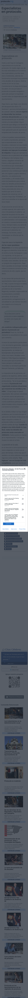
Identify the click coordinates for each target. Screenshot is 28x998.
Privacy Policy (22, 529)
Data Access (14, 529)
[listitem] (14, 495)
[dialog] (14, 499)
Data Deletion (6, 529)
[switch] (22, 499)
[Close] (25, 469)
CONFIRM (8, 523)
